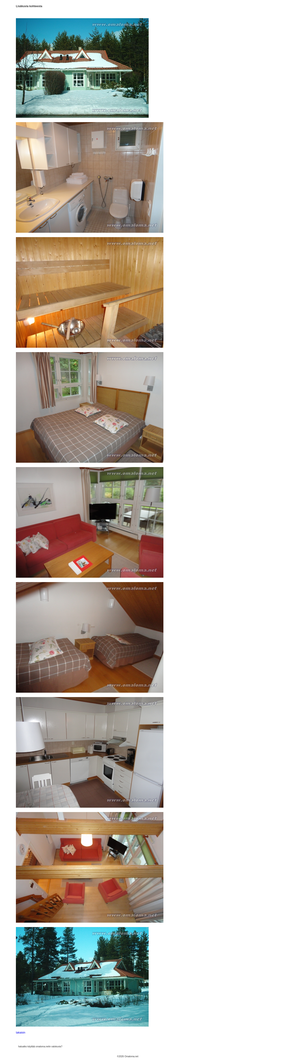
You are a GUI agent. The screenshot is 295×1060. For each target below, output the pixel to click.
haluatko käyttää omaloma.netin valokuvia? (40, 1046)
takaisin (20, 1032)
